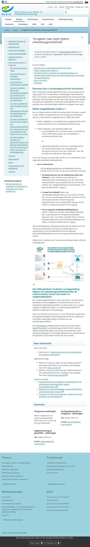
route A (63, 187)
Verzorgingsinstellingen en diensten (61, 466)
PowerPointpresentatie (57, 375)
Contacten (38, 83)
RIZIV (34, 24)
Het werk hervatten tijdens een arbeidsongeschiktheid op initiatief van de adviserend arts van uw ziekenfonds (19, 94)
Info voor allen (52, 473)
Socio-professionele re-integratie (17, 64)
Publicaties (9, 24)
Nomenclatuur (48, 19)
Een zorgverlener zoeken (11, 503)
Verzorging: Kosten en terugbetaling (17, 42)
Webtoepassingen (66, 19)
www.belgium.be (78, 1)
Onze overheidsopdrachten (57, 510)
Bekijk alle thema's (9, 484)
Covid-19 (11, 171)
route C (73, 222)
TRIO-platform (41, 326)
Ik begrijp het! (53, 543)
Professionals (32, 19)
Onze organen (52, 500)
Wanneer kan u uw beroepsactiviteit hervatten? (52, 68)
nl (2, 2)
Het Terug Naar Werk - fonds (19, 69)
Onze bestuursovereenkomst (58, 503)
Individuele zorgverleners (57, 463)
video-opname (53, 368)
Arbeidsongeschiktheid (17, 54)
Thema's (20, 19)
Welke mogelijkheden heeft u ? (46, 70)
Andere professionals (55, 469)
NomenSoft (6, 497)
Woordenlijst (70, 7)
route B (74, 205)
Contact (50, 7)
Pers (56, 7)
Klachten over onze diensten (58, 507)
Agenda (61, 7)
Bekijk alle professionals (56, 484)
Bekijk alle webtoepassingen (13, 520)
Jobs (87, 7)
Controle (11, 156)
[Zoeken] (76, 9)
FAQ (42, 24)
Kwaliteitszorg (13, 47)
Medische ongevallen (16, 50)
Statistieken (23, 24)
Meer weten (37, 543)
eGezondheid (13, 159)
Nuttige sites (80, 7)
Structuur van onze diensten (58, 497)
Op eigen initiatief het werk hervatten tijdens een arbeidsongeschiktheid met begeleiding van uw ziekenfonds (19, 109)
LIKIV (51, 24)
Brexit (10, 162)
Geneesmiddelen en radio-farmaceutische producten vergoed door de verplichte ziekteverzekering (18, 509)
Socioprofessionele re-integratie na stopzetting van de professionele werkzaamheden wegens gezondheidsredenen (60, 384)
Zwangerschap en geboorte (15, 58)
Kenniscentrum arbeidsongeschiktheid (19, 83)
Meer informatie (40, 80)
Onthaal (8, 19)
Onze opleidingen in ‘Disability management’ (18, 76)
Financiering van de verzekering (16, 167)
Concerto (5, 515)
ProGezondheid (8, 500)
